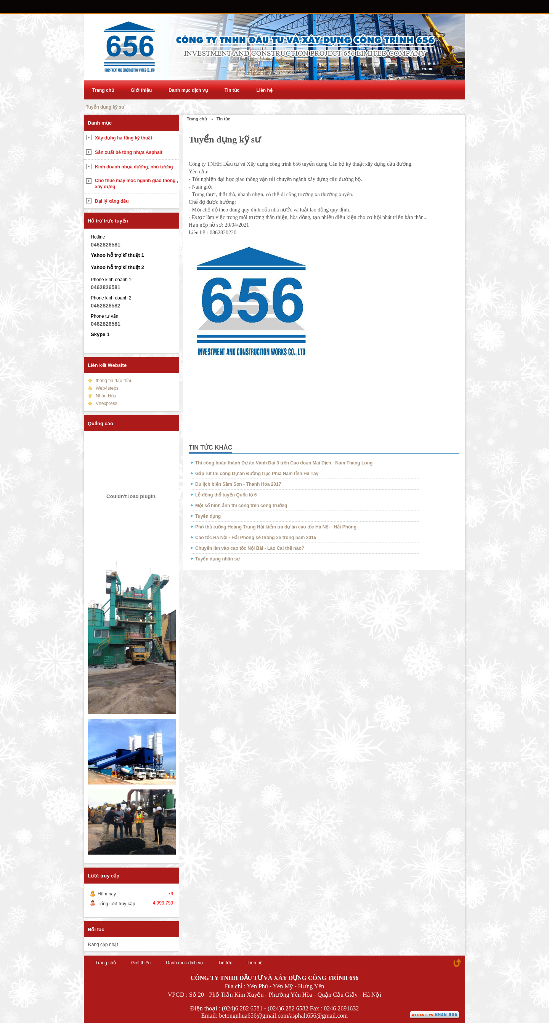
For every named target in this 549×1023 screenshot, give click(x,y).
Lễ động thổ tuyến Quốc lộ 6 (226, 495)
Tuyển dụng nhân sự (217, 559)
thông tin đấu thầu (114, 380)
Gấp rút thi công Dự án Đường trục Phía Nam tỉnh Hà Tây (256, 473)
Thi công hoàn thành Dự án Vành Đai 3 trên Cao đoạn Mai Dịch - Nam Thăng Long (283, 463)
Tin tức (232, 90)
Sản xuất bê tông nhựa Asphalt (128, 152)
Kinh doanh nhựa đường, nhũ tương (134, 167)
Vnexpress (106, 403)
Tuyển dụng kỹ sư (105, 107)
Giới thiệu (141, 90)
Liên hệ (264, 90)
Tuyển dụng (208, 516)
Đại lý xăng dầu (112, 201)
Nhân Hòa (106, 396)
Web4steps (107, 388)
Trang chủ (103, 90)
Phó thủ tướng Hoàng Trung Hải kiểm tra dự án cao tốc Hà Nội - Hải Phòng (275, 527)
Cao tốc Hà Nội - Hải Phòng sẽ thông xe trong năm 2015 (255, 537)
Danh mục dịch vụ (188, 90)
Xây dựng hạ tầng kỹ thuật (123, 138)
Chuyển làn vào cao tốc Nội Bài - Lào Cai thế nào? (249, 548)
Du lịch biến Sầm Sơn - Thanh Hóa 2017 (238, 484)
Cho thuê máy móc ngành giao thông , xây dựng (136, 183)
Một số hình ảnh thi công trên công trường (241, 505)
